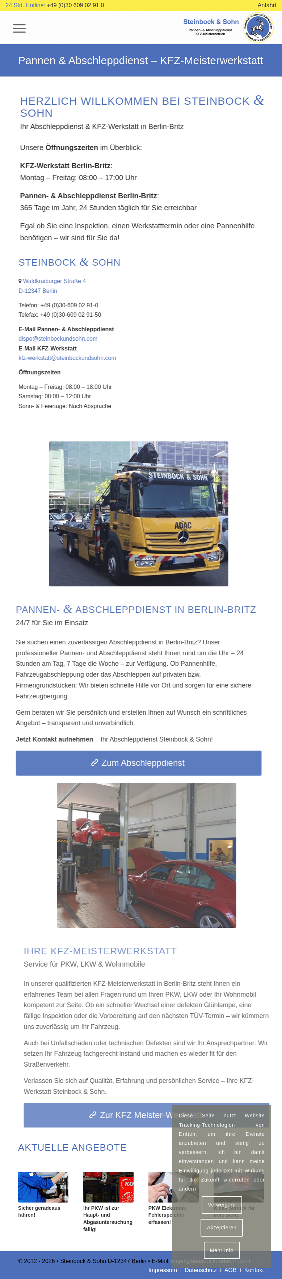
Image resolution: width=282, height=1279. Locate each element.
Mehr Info (221, 1250)
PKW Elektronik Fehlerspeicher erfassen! (167, 1215)
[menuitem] (265, 5)
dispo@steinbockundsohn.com (67, 339)
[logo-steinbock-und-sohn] (229, 27)
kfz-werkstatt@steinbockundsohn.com (77, 358)
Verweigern (222, 1205)
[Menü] (16, 27)
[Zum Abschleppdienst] (125, 763)
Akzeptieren (222, 1227)
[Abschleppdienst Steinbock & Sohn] (125, 513)
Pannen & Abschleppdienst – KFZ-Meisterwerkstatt (140, 60)
